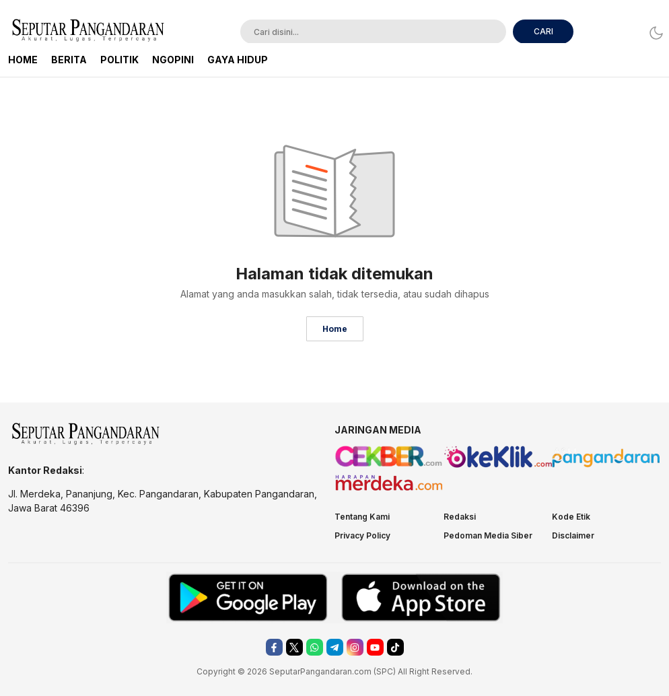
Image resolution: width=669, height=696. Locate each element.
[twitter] (294, 647)
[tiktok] (395, 647)
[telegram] (334, 647)
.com (362, 671)
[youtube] (375, 647)
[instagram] (355, 647)
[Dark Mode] (652, 32)
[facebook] (274, 647)
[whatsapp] (314, 647)
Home (334, 329)
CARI (543, 31)
